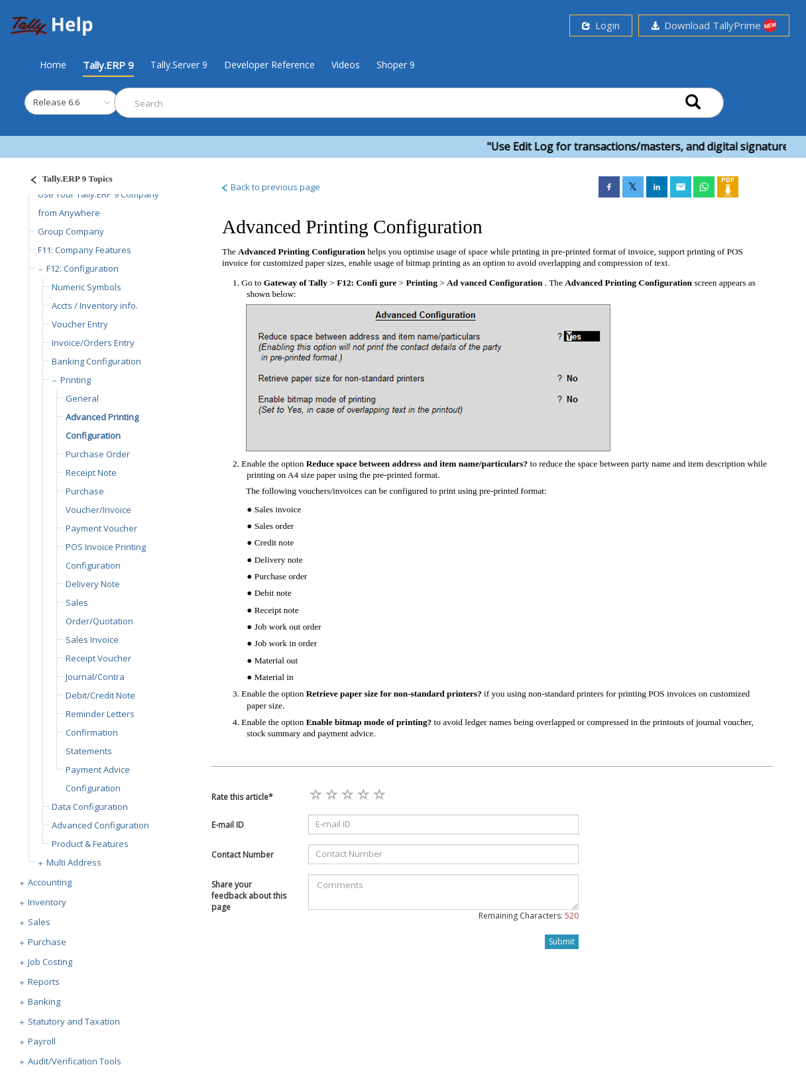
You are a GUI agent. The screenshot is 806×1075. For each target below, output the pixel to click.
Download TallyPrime (714, 25)
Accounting (50, 882)
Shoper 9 (395, 64)
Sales (39, 922)
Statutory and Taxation (74, 1021)
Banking (44, 1001)
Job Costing (50, 962)
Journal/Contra (95, 677)
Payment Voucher (101, 528)
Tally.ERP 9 (108, 65)
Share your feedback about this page (248, 896)
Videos (345, 64)
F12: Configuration (82, 268)
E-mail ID (227, 824)
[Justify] (67, 180)
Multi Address (73, 862)
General (82, 398)
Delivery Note (93, 584)
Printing (75, 380)
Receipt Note (91, 473)
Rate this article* (242, 797)
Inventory (47, 902)
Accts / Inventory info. (95, 305)
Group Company (71, 231)
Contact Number (242, 854)
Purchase (47, 942)
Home (53, 64)
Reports (44, 982)
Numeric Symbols (86, 287)
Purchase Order (98, 454)
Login (601, 25)
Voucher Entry (80, 324)
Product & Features (90, 844)
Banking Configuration (96, 361)
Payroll (42, 1041)
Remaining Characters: (529, 915)
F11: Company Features (84, 250)
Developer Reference (269, 64)
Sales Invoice (92, 640)
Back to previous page (270, 187)
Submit (562, 941)
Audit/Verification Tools (74, 1061)
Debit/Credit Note (100, 695)
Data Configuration (90, 807)
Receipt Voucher (98, 658)
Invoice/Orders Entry (93, 343)
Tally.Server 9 (178, 64)
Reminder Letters (100, 714)
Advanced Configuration (100, 825)
